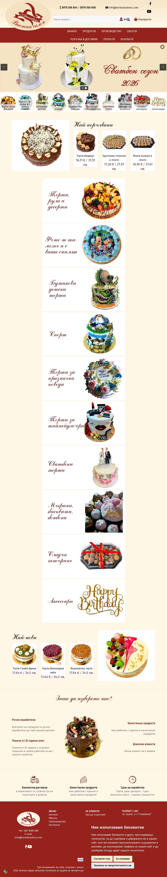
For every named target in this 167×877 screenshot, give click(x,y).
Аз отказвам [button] (123, 858)
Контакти (127, 39)
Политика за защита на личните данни (66, 870)
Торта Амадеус (85, 155)
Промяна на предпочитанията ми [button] (112, 865)
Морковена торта (81, 668)
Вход (126, 19)
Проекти (109, 39)
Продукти (89, 31)
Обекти (132, 31)
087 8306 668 (31, 830)
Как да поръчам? (95, 814)
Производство (111, 31)
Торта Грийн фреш (24, 668)
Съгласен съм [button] (102, 858)
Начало (72, 31)
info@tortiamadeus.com (124, 7)
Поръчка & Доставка (84, 39)
